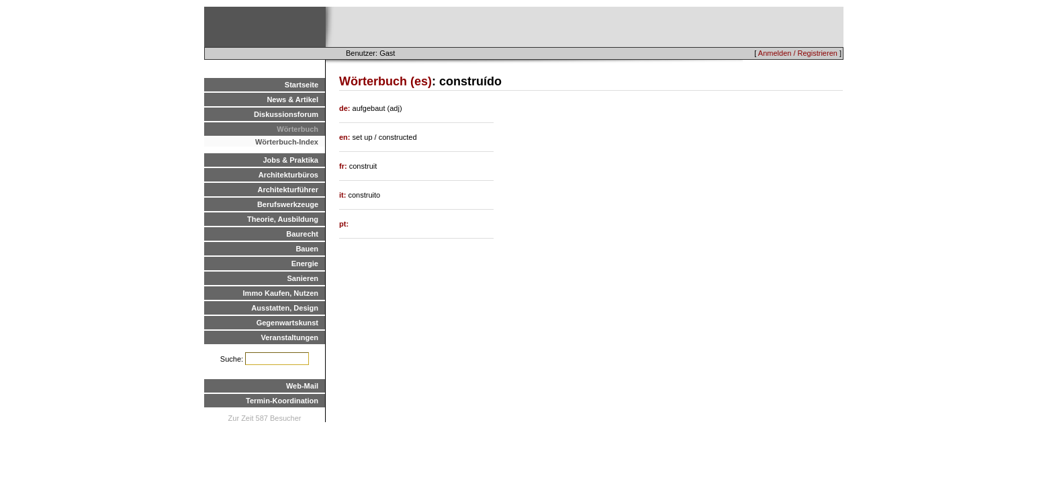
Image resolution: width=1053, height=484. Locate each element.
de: (346, 108)
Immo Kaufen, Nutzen (280, 293)
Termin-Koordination (282, 401)
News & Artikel (292, 99)
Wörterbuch (297, 129)
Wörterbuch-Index (286, 142)
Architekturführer (288, 190)
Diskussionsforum (286, 114)
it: (343, 195)
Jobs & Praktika (290, 160)
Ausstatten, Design (284, 308)
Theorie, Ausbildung (282, 219)
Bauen (306, 249)
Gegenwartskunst (287, 323)
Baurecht (302, 234)
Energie (304, 263)
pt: (344, 224)
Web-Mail (302, 386)
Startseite (301, 85)
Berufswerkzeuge (287, 204)
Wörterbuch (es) (385, 81)
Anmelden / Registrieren (797, 53)
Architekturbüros (288, 175)
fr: (344, 166)
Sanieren (302, 278)
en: (346, 137)
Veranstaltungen (289, 337)
